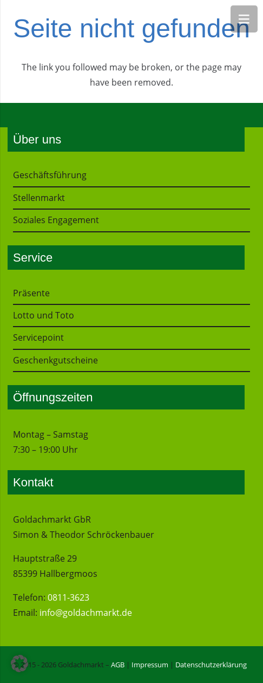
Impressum (150, 664)
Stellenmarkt (39, 198)
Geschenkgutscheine (55, 360)
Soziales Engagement (56, 220)
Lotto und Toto (43, 315)
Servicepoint (38, 337)
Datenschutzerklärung (211, 664)
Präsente (31, 293)
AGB (117, 664)
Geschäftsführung (50, 175)
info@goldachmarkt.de (86, 613)
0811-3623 (68, 597)
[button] (19, 663)
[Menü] (244, 18)
